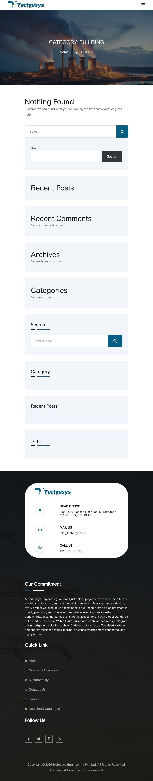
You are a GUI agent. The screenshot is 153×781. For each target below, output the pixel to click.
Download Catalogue (44, 709)
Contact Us (37, 689)
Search (36, 148)
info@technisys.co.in (73, 533)
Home (64, 52)
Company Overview (43, 670)
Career (34, 699)
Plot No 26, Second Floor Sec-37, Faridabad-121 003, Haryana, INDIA (88, 513)
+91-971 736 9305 (71, 551)
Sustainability (39, 680)
